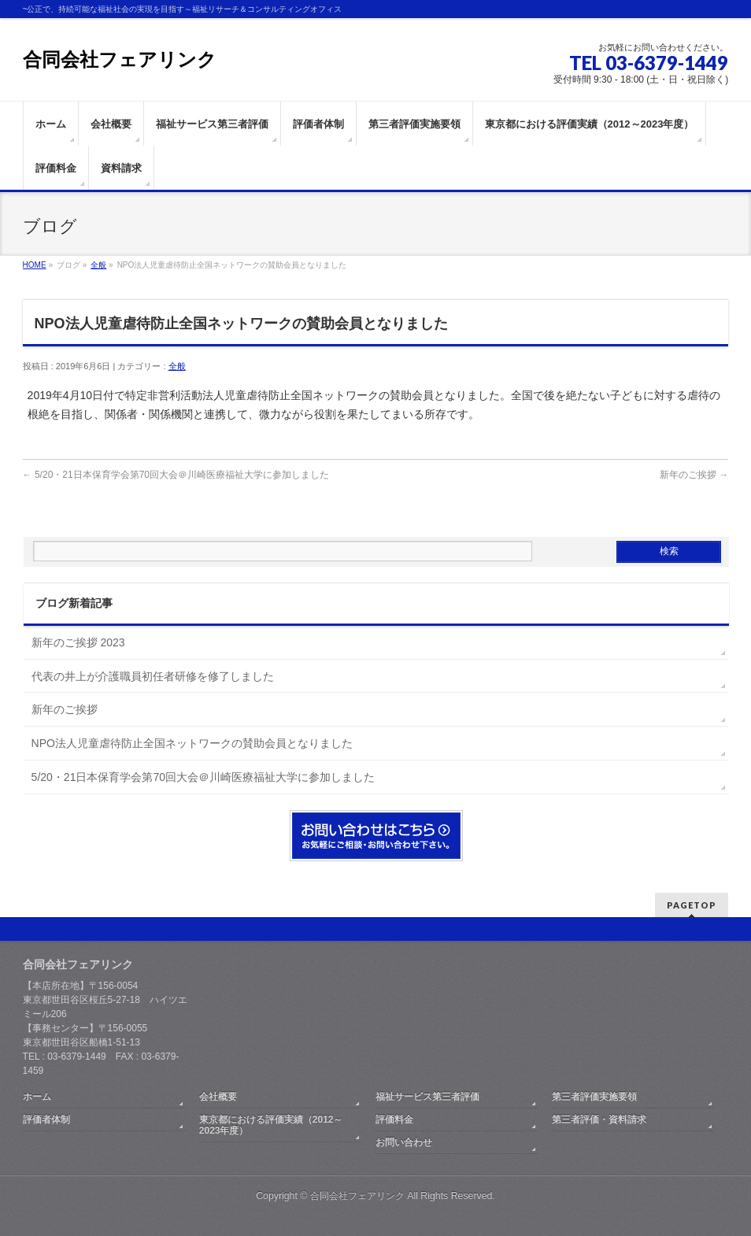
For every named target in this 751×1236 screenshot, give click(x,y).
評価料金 (394, 1119)
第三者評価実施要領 (594, 1096)
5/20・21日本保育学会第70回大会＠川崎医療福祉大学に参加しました (176, 474)
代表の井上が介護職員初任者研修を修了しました (152, 676)
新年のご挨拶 (694, 474)
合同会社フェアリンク (119, 59)
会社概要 (218, 1096)
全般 (98, 265)
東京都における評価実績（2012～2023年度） (271, 1125)
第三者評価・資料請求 (599, 1119)
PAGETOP (691, 905)
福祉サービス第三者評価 (427, 1096)
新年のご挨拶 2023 (78, 642)
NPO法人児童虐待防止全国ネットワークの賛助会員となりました (192, 743)
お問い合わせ (404, 1142)
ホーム (37, 1096)
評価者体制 (46, 1119)
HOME (34, 265)
